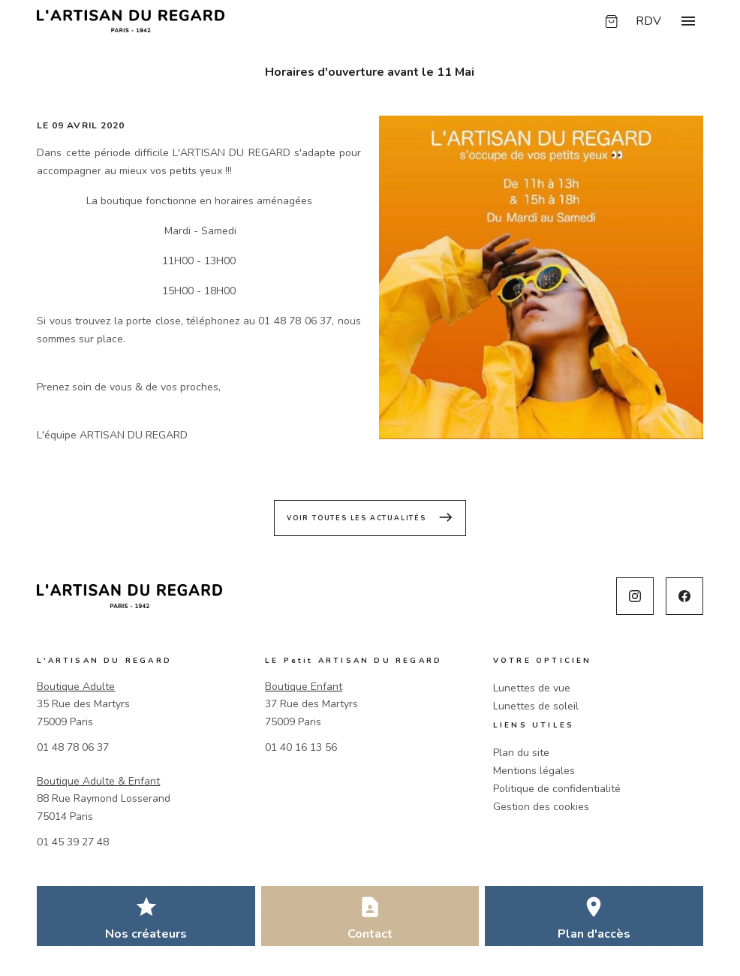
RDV (648, 21)
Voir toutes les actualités (370, 517)
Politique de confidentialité (557, 789)
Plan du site (521, 753)
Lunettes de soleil (536, 706)
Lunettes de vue (531, 688)
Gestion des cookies (541, 807)
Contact (370, 934)
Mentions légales (534, 771)
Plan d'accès (594, 934)
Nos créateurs (146, 934)
